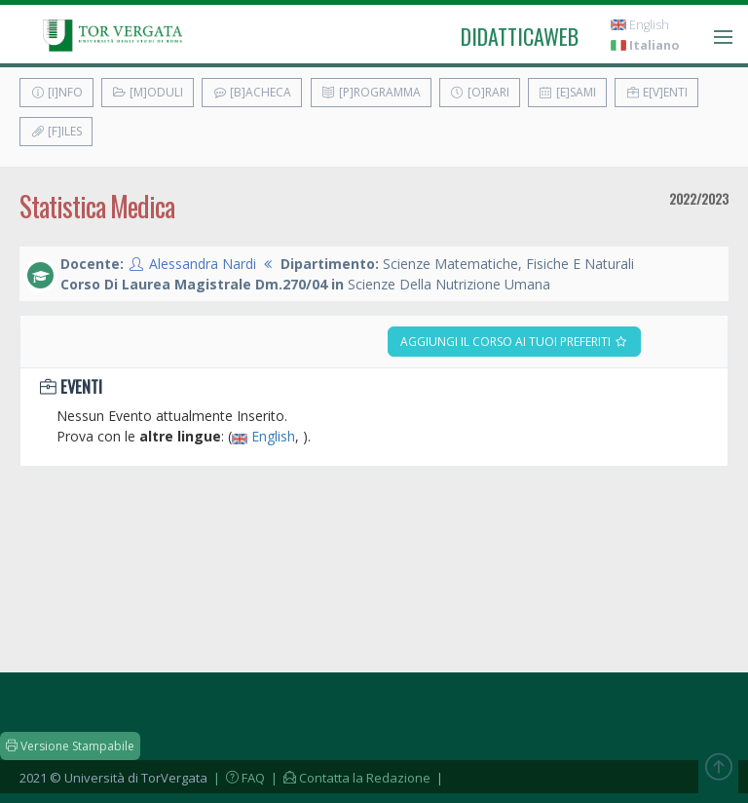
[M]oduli (147, 92)
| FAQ (237, 777)
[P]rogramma (371, 92)
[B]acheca (251, 92)
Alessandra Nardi (202, 263)
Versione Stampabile (70, 746)
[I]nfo (56, 92)
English (640, 25)
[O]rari (479, 92)
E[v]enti (656, 92)
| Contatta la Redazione (349, 777)
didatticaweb (520, 36)
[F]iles (56, 131)
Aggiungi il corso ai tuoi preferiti (514, 341)
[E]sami (567, 92)
